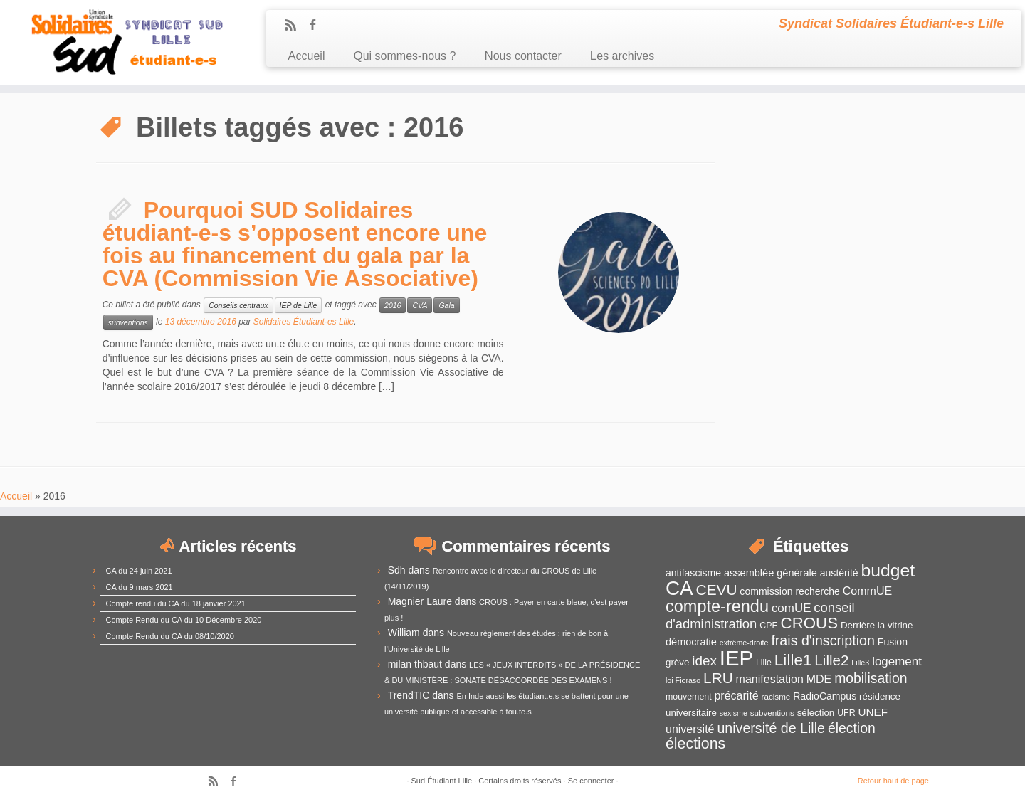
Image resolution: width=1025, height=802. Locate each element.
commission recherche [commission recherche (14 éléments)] (790, 591)
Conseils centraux (238, 305)
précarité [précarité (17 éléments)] (736, 696)
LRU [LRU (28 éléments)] (718, 678)
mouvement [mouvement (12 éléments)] (689, 697)
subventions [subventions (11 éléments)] (772, 712)
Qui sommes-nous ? (404, 56)
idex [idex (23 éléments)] (704, 660)
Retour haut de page (893, 780)
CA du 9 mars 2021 (139, 587)
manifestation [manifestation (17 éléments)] (770, 679)
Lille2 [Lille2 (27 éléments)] (831, 660)
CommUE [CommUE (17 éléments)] (867, 591)
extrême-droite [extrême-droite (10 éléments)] (744, 642)
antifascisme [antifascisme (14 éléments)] (693, 573)
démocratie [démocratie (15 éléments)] (691, 642)
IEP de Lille (298, 305)
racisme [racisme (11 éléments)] (776, 696)
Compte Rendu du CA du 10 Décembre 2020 (184, 620)
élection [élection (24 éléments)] (852, 728)
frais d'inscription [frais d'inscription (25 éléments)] (823, 640)
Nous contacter (522, 56)
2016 (392, 305)
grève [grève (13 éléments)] (677, 662)
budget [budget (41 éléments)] (888, 570)
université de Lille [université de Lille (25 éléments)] (771, 728)
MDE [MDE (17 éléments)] (819, 679)
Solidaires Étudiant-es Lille (303, 322)
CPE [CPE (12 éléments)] (768, 625)
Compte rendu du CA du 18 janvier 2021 (176, 603)
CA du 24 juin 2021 (139, 570)
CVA (419, 305)
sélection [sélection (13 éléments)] (816, 712)
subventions (128, 322)
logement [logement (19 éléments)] (897, 661)
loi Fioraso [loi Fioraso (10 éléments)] (683, 680)
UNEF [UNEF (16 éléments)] (873, 712)
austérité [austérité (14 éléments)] (839, 573)
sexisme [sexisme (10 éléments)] (733, 713)
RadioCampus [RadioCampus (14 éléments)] (824, 696)
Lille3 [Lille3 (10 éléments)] (860, 662)
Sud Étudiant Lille (442, 780)
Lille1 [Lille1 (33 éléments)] (793, 660)
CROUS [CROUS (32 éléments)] (810, 623)
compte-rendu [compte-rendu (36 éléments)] (717, 606)
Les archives (622, 56)
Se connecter (591, 780)
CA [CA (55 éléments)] (679, 588)
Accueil (306, 56)
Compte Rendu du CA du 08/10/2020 (170, 636)
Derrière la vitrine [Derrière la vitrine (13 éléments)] (877, 625)
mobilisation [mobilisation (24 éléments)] (870, 678)
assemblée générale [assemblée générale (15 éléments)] (770, 573)
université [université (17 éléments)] (690, 729)
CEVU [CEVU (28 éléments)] (716, 589)
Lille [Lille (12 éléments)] (764, 663)
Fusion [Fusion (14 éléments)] (893, 642)
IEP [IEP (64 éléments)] (736, 658)
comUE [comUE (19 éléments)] (791, 608)
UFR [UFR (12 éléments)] (846, 713)
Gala (446, 305)
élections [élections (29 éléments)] (695, 743)
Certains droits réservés (519, 780)
